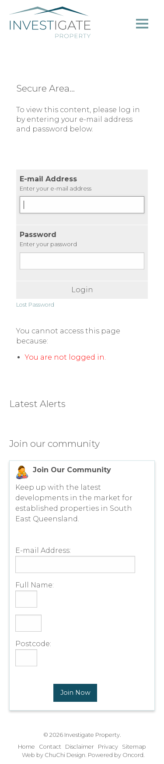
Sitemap (134, 746)
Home (26, 746)
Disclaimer (79, 746)
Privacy (108, 746)
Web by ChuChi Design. (54, 755)
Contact (50, 746)
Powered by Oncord (115, 755)
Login (82, 290)
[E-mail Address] (82, 204)
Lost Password (35, 304)
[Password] (82, 260)
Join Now (75, 693)
